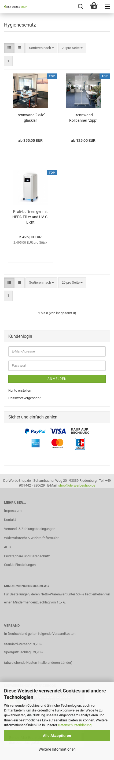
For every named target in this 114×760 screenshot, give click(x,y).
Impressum (12, 511)
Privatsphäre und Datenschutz (27, 556)
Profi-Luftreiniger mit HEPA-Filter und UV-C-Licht (30, 216)
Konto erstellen (19, 390)
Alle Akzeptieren (57, 735)
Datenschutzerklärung (74, 725)
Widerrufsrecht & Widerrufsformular (31, 538)
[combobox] (41, 48)
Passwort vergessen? (24, 398)
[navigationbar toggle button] (107, 6)
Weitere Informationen (57, 749)
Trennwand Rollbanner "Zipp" (83, 118)
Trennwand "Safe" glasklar (30, 118)
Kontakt (10, 520)
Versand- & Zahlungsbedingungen (29, 529)
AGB (7, 547)
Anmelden (57, 379)
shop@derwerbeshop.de (76, 485)
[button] (9, 48)
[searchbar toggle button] (80, 6)
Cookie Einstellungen (20, 565)
